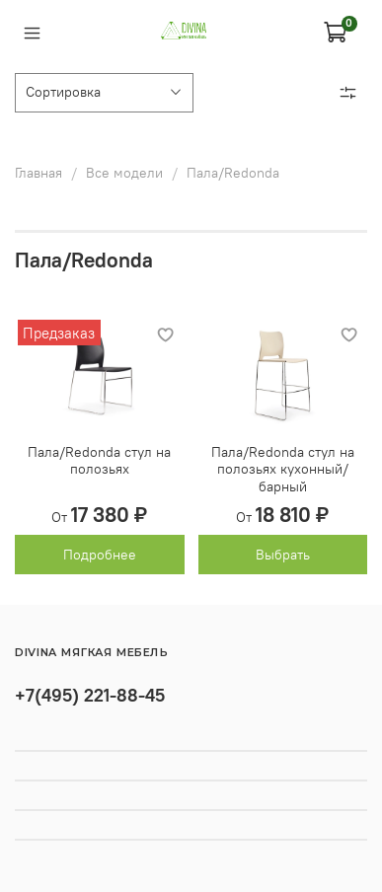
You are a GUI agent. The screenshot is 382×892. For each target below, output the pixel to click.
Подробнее (99, 554)
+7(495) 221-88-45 (90, 695)
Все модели (124, 173)
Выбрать (283, 554)
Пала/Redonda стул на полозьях (99, 461)
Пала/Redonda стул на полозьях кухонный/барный (282, 469)
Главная (38, 173)
